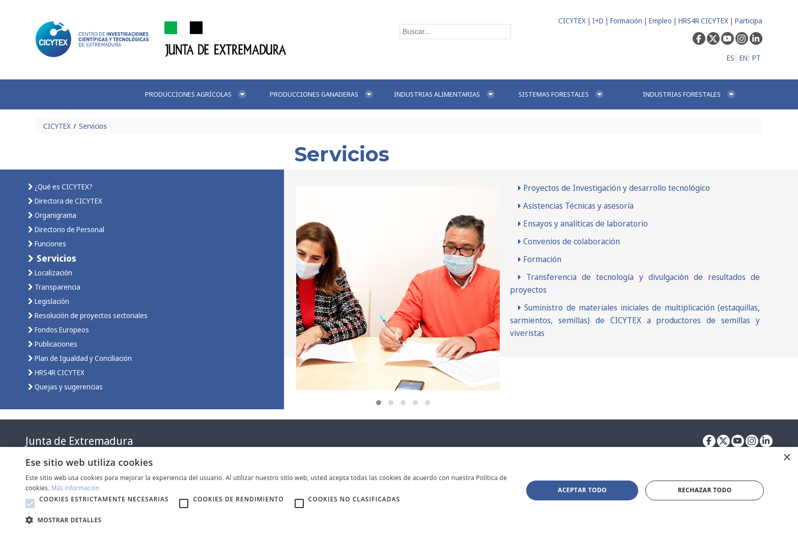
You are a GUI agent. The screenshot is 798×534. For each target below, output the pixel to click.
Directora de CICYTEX (67, 201)
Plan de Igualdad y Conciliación (82, 358)
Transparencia (56, 287)
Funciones (49, 243)
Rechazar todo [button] (705, 490)
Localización (52, 272)
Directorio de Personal (68, 229)
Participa (748, 20)
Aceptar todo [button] (582, 490)
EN (743, 58)
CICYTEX (572, 20)
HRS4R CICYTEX (703, 20)
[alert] (399, 490)
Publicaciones (55, 344)
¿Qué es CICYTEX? (63, 186)
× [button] (786, 458)
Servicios (93, 126)
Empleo (660, 20)
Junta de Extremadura (79, 441)
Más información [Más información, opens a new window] (75, 488)
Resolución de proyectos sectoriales (90, 315)
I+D (598, 20)
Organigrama (54, 215)
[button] (379, 403)
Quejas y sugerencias (68, 386)
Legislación (51, 301)
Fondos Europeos (61, 329)
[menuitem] (196, 94)
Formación (626, 20)
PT (756, 58)
